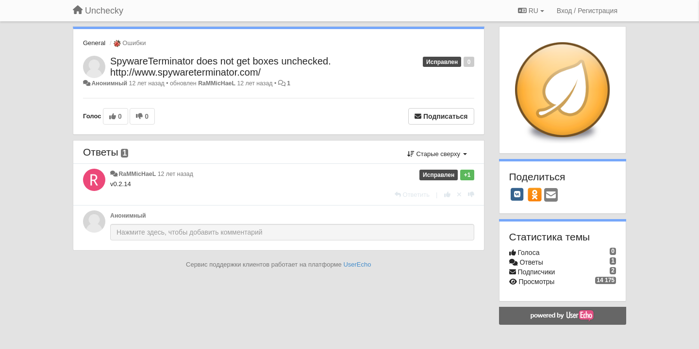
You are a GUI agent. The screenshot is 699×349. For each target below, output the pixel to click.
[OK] (535, 194)
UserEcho (357, 264)
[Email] (551, 195)
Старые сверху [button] (437, 154)
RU (531, 11)
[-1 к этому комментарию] (471, 194)
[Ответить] (412, 194)
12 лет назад (175, 174)
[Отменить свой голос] (459, 194)
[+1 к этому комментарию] (447, 194)
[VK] (517, 194)
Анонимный (109, 83)
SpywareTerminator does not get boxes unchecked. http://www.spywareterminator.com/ (220, 67)
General (94, 43)
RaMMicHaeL (216, 83)
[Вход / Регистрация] (587, 10)
